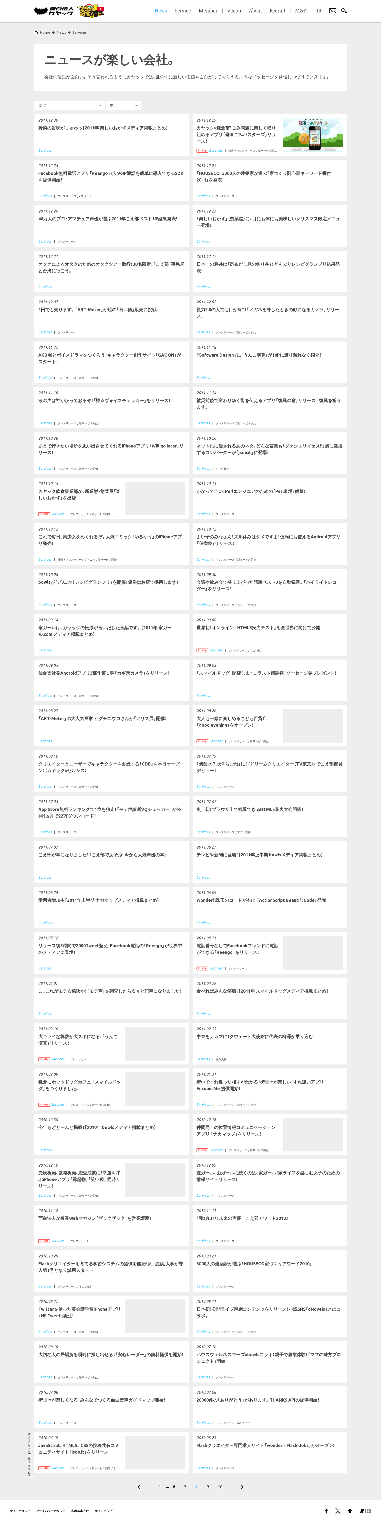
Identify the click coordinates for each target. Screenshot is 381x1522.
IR (319, 11)
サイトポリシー (20, 1510)
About (255, 11)
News (61, 32)
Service (183, 11)
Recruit (277, 11)
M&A (301, 11)
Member (208, 11)
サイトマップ (103, 1510)
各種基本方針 (80, 1510)
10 (220, 1486)
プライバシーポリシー (50, 1510)
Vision (234, 11)
